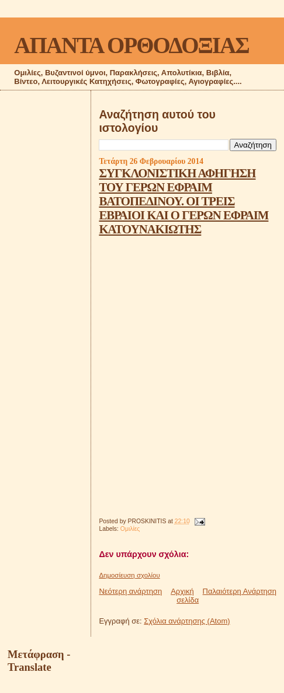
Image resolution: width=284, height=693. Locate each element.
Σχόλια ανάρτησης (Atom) (187, 621)
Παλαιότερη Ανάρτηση (239, 591)
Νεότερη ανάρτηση (130, 591)
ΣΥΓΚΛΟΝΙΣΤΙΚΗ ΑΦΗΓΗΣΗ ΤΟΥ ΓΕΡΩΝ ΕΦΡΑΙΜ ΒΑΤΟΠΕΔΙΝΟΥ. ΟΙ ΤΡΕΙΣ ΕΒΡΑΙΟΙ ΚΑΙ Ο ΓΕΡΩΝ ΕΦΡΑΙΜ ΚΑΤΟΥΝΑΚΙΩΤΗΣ (183, 201)
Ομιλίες (130, 529)
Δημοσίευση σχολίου (129, 575)
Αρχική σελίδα (185, 595)
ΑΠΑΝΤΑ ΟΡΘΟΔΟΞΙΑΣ (131, 45)
